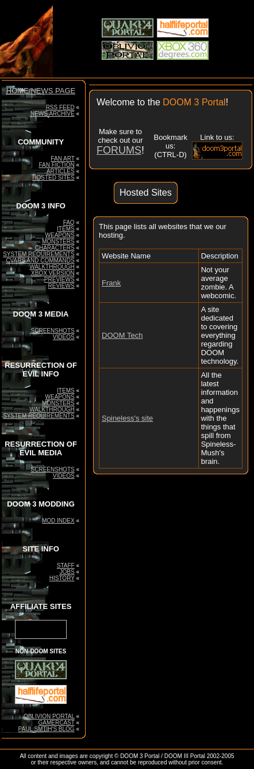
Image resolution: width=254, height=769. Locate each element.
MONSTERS (58, 241)
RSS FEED (60, 107)
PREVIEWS (59, 279)
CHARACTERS (55, 248)
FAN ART (62, 158)
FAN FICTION (56, 165)
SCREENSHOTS (53, 331)
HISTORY (62, 578)
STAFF (66, 565)
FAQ (69, 222)
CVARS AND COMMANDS (40, 260)
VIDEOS (64, 337)
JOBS (67, 572)
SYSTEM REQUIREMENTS (38, 254)
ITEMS (66, 229)
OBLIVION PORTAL (49, 716)
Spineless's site (127, 418)
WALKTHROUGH (52, 267)
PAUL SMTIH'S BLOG (46, 729)
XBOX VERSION (53, 273)
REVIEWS (61, 286)
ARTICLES (61, 171)
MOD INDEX (58, 520)
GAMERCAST (56, 722)
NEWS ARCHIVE (52, 114)
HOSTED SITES (53, 177)
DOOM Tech (122, 335)
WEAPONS (60, 235)
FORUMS (119, 150)
